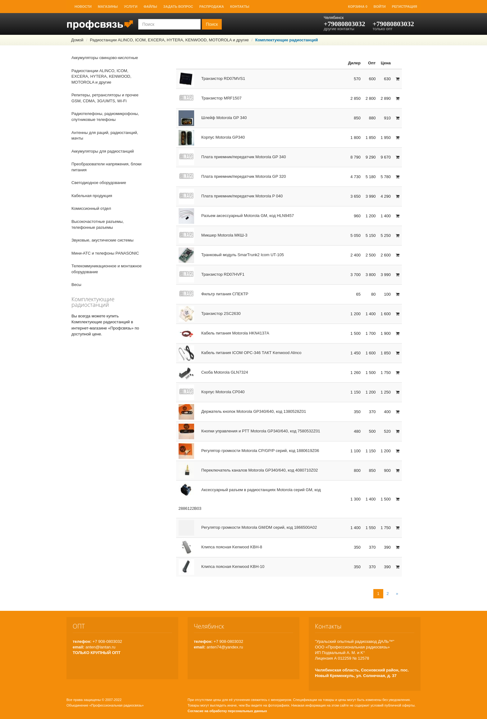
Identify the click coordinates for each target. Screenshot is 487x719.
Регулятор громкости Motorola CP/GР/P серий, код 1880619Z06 (249, 450)
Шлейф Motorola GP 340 (213, 117)
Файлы (150, 6)
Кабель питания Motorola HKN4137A (224, 333)
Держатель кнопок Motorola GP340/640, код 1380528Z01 (242, 411)
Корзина (357, 6)
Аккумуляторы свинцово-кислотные (104, 57)
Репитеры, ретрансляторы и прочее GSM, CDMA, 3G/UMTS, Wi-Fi (105, 98)
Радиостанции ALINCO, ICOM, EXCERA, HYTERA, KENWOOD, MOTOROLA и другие (169, 40)
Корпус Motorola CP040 (212, 391)
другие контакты (339, 28)
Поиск (212, 24)
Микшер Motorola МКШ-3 (213, 235)
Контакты (239, 6)
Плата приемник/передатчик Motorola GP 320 (232, 176)
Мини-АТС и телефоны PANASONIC (105, 253)
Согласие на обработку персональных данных (227, 711)
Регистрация (404, 6)
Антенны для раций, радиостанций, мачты (104, 135)
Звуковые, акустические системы (102, 240)
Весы (76, 284)
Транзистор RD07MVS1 (212, 78)
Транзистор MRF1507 (210, 98)
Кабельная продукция (91, 195)
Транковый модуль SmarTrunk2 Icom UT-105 (231, 254)
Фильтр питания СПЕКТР (213, 294)
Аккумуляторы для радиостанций (102, 151)
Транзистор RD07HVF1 (212, 274)
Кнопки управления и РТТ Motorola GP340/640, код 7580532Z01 (249, 431)
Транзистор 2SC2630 (210, 313)
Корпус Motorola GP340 (212, 137)
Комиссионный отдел (91, 208)
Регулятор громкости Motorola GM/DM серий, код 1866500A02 (248, 527)
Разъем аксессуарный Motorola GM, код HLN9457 (236, 215)
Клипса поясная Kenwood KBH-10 (222, 566)
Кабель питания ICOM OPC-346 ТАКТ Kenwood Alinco (240, 352)
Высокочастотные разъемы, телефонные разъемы (97, 224)
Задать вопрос (178, 6)
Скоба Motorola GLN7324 (213, 372)
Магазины (108, 6)
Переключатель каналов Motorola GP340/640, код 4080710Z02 (248, 470)
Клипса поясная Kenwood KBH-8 (220, 547)
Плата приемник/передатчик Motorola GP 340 (232, 156)
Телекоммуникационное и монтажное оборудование (106, 269)
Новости (83, 6)
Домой (77, 40)
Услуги (130, 6)
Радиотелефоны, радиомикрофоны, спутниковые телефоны (105, 116)
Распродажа (211, 6)
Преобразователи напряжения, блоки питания (106, 167)
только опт (382, 28)
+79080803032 (344, 24)
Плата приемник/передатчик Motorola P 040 (231, 196)
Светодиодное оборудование (98, 182)
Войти (380, 6)
